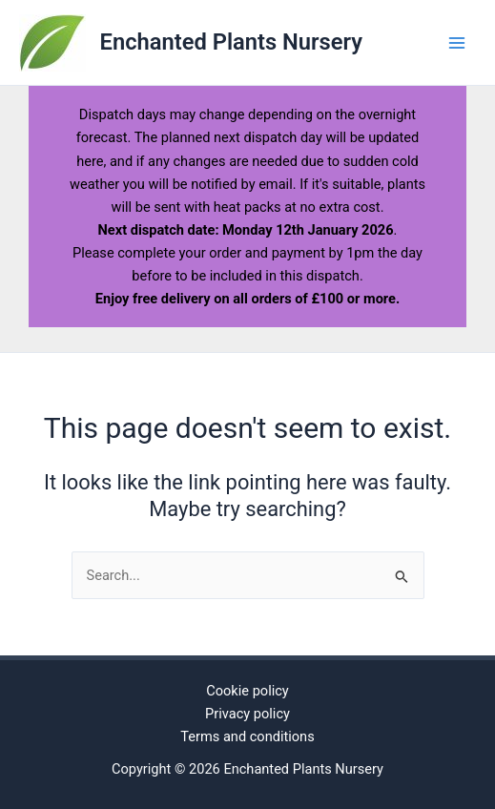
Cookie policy (247, 690)
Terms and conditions (247, 736)
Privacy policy (247, 713)
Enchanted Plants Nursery (231, 42)
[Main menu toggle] (457, 42)
